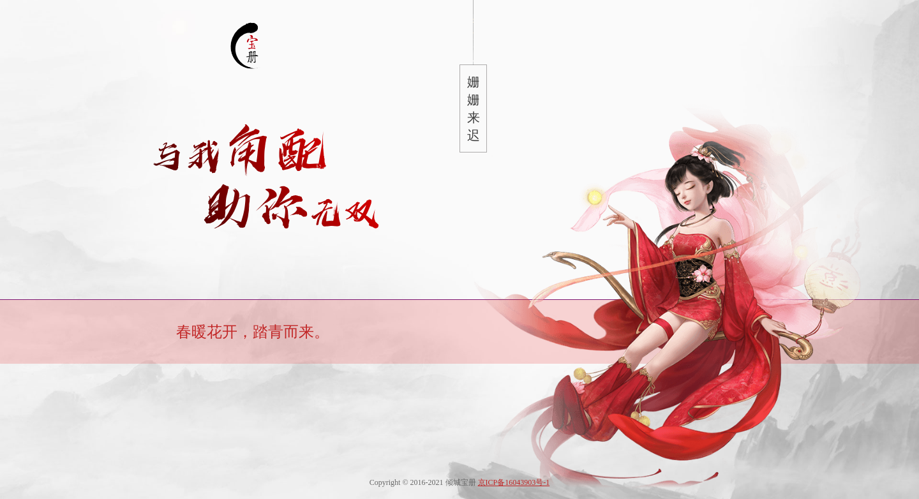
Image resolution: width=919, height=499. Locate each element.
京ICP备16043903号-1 (514, 482)
